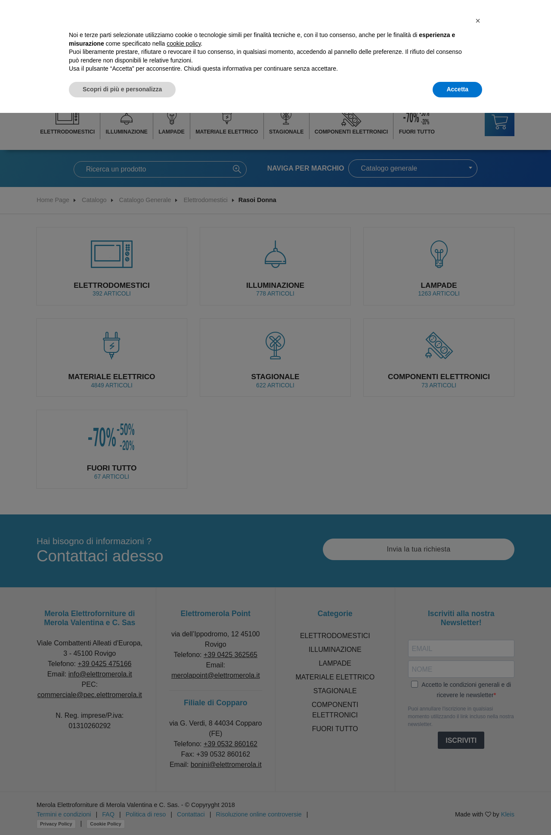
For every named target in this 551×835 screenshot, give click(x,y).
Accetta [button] (457, 89)
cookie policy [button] (184, 43)
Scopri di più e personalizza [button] (122, 89)
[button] (478, 21)
